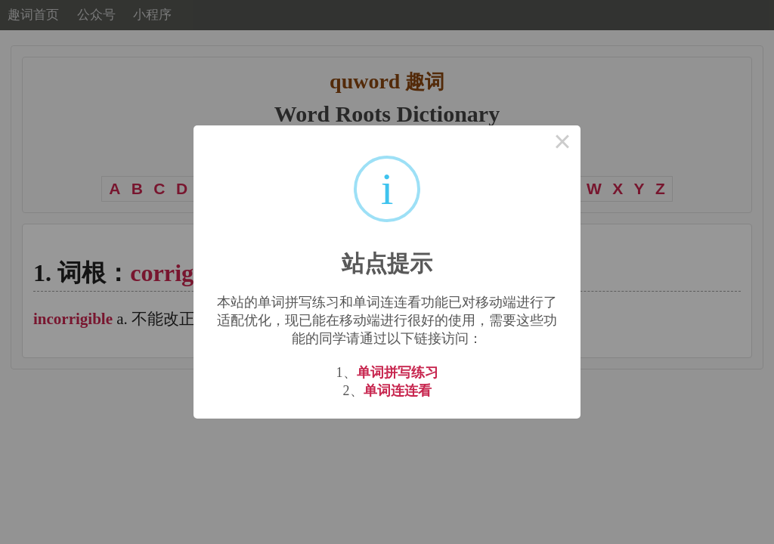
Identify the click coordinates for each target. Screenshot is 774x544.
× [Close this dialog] (562, 143)
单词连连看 (398, 390)
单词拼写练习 (397, 372)
